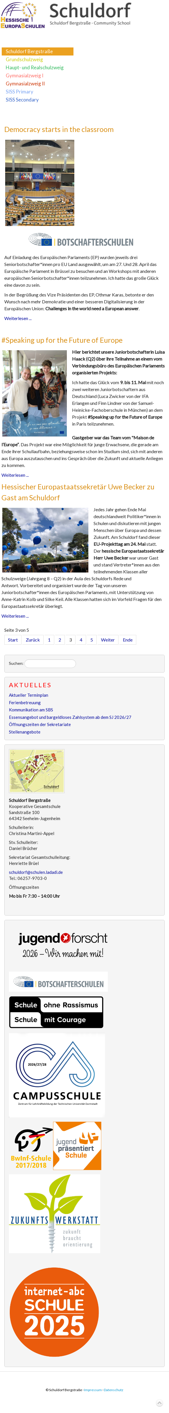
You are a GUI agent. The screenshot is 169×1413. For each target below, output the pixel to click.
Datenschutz (113, 1390)
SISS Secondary (22, 100)
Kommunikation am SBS (31, 709)
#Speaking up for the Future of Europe (62, 340)
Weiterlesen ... (18, 318)
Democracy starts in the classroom (59, 129)
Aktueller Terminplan (28, 695)
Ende (128, 639)
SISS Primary (19, 92)
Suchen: (16, 663)
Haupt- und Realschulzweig (35, 67)
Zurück (33, 639)
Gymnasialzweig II (25, 84)
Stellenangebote (24, 731)
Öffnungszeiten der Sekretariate (40, 724)
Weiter (108, 639)
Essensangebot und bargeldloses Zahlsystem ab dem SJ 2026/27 (70, 717)
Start (13, 639)
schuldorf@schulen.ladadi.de (36, 872)
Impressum (93, 1390)
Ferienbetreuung (25, 702)
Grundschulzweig (24, 59)
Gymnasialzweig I (24, 75)
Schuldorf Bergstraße (29, 51)
